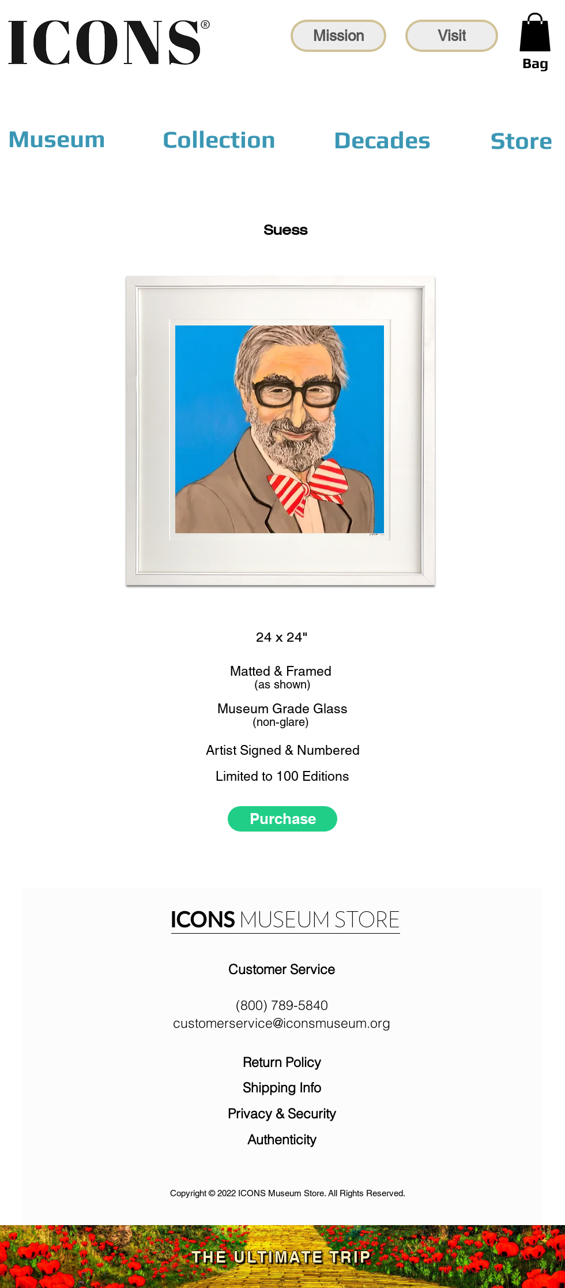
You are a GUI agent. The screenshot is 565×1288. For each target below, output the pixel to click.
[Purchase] (282, 819)
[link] (535, 32)
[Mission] (338, 36)
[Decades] (382, 139)
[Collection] (219, 139)
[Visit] (451, 36)
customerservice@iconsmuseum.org (281, 1022)
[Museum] (57, 138)
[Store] (521, 140)
